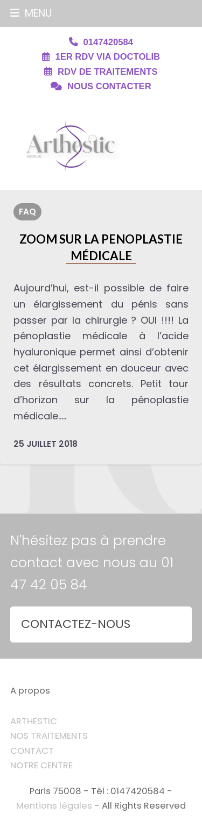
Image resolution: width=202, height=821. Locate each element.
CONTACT (32, 751)
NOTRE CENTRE (41, 765)
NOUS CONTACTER (109, 86)
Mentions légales (54, 805)
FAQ (27, 211)
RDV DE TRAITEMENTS (107, 72)
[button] (31, 13)
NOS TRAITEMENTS (49, 736)
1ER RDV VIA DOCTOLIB (107, 57)
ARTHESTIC (33, 721)
